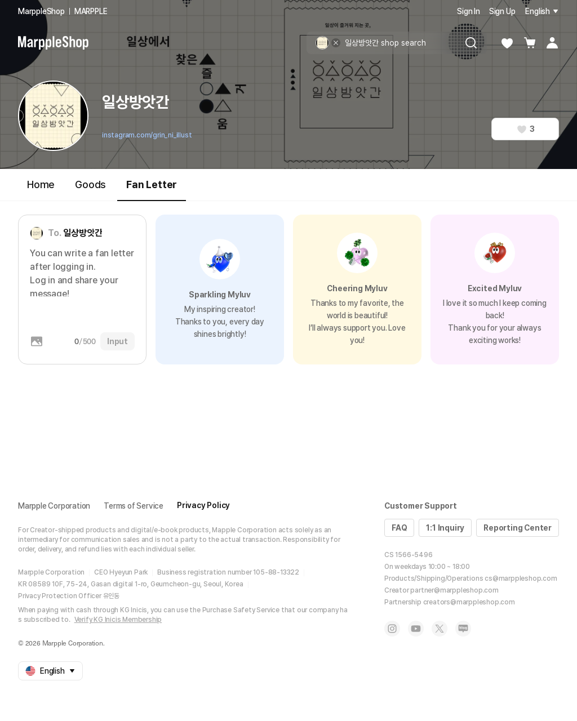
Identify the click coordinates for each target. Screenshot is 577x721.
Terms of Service (133, 505)
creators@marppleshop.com (469, 602)
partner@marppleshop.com (454, 590)
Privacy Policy (203, 505)
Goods (90, 184)
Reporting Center (517, 527)
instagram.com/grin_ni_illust (147, 135)
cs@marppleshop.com (521, 578)
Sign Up (502, 11)
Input (117, 341)
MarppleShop (41, 11)
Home (41, 184)
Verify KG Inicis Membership (118, 620)
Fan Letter (151, 190)
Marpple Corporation (54, 505)
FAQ (399, 527)
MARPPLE (91, 11)
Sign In (468, 11)
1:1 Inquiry (445, 527)
